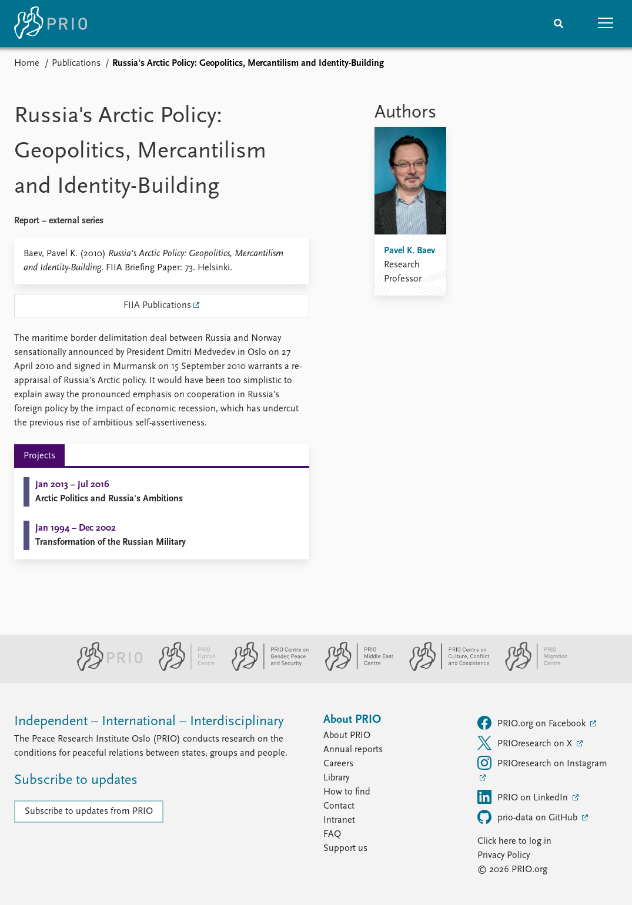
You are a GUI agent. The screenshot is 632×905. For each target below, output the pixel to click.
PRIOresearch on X (525, 743)
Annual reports (353, 750)
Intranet (339, 820)
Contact (339, 806)
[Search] (558, 23)
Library (336, 778)
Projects (39, 456)
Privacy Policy (503, 855)
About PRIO (346, 735)
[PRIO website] (105, 668)
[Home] (50, 23)
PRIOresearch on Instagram (542, 763)
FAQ (332, 834)
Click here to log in (514, 841)
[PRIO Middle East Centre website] (354, 668)
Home (26, 63)
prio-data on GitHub (528, 817)
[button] (605, 23)
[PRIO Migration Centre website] (530, 668)
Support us (345, 848)
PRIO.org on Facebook (532, 723)
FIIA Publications (157, 305)
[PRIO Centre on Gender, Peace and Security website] (265, 668)
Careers (338, 764)
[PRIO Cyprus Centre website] (182, 668)
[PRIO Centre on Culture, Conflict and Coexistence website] (444, 668)
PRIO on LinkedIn (523, 797)
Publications (76, 63)
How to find (346, 792)
